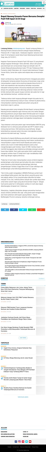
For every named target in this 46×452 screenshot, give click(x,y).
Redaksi (10, 447)
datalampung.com (19, 48)
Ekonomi (39, 8)
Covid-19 (25, 432)
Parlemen (22, 8)
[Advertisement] (23, 224)
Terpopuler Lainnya (23, 397)
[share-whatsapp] (32, 209)
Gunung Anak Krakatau (8, 436)
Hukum (28, 8)
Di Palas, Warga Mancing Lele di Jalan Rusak (18, 358)
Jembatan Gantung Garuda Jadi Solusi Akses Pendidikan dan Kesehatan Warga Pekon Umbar (16, 318)
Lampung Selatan (8, 8)
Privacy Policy (35, 447)
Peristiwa (33, 8)
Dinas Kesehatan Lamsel (30, 434)
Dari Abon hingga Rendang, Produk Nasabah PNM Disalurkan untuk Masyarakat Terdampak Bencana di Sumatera (18, 329)
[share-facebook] (14, 209)
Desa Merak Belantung (8, 434)
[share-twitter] (23, 209)
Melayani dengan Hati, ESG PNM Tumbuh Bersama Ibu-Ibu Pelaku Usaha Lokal (17, 298)
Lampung (16, 8)
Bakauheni (4, 432)
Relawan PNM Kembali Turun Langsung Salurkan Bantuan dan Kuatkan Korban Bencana (17, 308)
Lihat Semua (23, 337)
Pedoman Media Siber (25, 447)
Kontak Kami (16, 447)
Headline (25, 436)
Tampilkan (41, 278)
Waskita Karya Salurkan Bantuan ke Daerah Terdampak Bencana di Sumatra (18, 389)
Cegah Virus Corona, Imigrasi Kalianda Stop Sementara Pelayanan (18, 349)
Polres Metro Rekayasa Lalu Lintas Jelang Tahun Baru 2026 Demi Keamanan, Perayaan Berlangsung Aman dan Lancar (17, 289)
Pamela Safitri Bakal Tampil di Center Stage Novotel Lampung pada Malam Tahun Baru (18, 379)
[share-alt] (5, 209)
